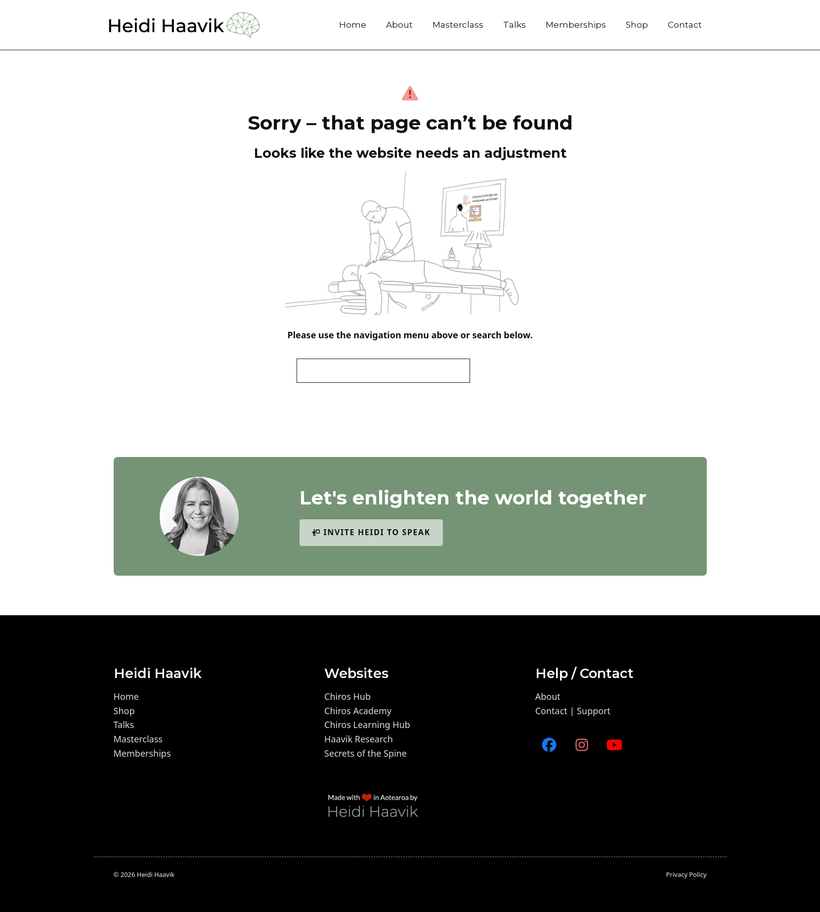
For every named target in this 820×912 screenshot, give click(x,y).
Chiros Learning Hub (367, 724)
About (399, 25)
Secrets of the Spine (365, 753)
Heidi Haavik (155, 874)
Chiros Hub (347, 696)
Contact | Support (572, 711)
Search (499, 370)
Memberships (576, 25)
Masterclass (457, 25)
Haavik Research (358, 739)
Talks (514, 25)
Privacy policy (686, 874)
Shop (637, 25)
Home (352, 25)
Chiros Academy (357, 711)
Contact (685, 25)
